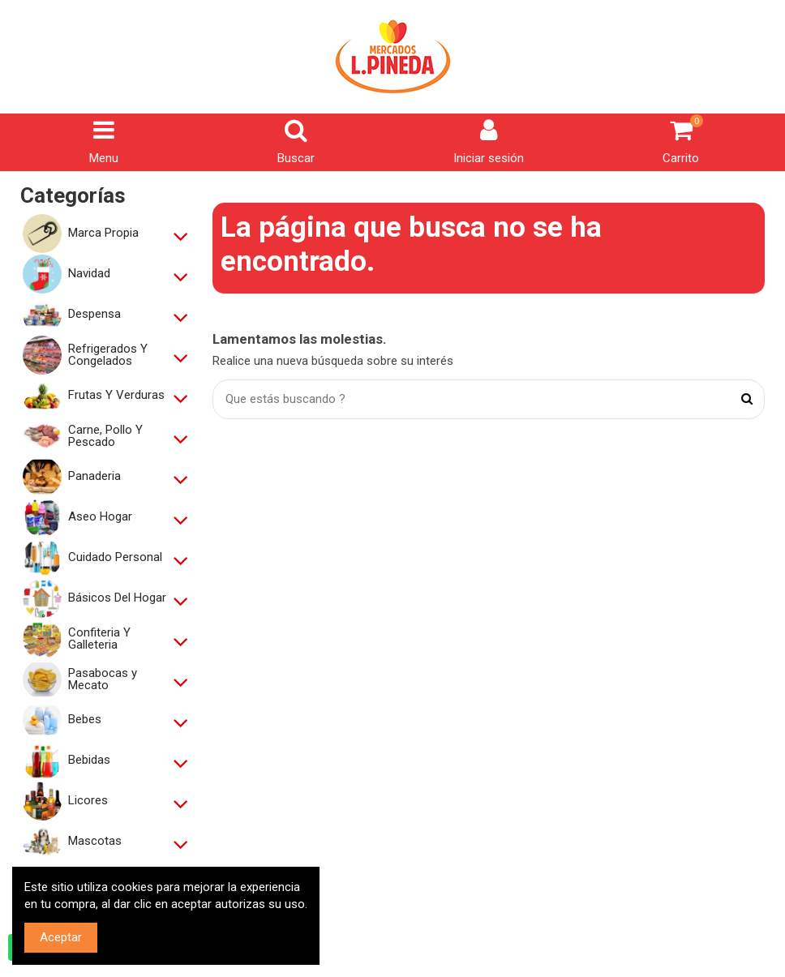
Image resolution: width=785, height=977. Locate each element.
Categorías (73, 195)
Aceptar (61, 937)
